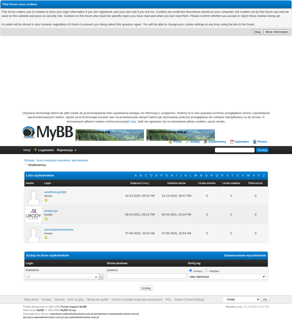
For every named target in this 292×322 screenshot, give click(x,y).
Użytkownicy (217, 141)
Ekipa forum (31, 299)
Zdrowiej (59, 299)
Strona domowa (117, 263)
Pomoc (262, 141)
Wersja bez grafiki (98, 299)
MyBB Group (68, 310)
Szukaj (195, 141)
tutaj (133, 121)
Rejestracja (65, 150)
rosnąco (197, 271)
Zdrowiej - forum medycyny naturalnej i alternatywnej (56, 160)
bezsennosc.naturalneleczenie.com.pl (116, 313)
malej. (145, 183)
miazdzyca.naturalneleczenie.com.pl (71, 313)
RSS (168, 299)
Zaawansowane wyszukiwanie (245, 255)
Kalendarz (242, 141)
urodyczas (51, 211)
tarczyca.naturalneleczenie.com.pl (43, 317)
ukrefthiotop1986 (55, 192)
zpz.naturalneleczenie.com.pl (81, 317)
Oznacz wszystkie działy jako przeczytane (137, 299)
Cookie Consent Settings (189, 299)
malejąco (214, 271)
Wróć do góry (76, 299)
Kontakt (46, 299)
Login (29, 263)
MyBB (40, 310)
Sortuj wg (194, 263)
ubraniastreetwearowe (58, 229)
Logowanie (46, 150)
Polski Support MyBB (74, 306)
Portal (177, 141)
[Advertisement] (146, 70)
